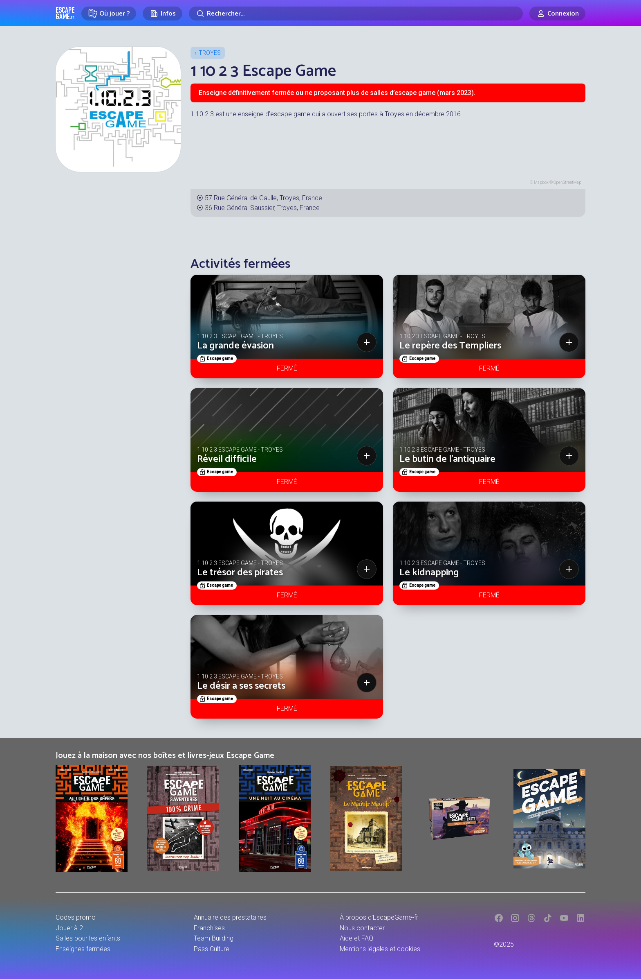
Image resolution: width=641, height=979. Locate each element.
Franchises (209, 928)
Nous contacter (362, 928)
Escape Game (65, 13)
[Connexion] (557, 13)
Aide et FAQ (356, 938)
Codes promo (76, 917)
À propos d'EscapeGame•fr (379, 917)
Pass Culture (211, 949)
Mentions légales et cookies (380, 949)
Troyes (210, 53)
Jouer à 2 (69, 928)
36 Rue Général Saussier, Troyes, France (262, 208)
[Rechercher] (356, 13)
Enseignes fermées (83, 949)
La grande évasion (235, 346)
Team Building (213, 938)
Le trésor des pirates (240, 573)
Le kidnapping (429, 573)
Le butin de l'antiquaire (447, 459)
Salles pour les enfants (88, 938)
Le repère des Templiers (450, 346)
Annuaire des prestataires (230, 917)
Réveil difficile (227, 459)
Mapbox (541, 182)
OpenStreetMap (567, 182)
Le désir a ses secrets (241, 686)
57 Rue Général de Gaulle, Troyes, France (263, 198)
